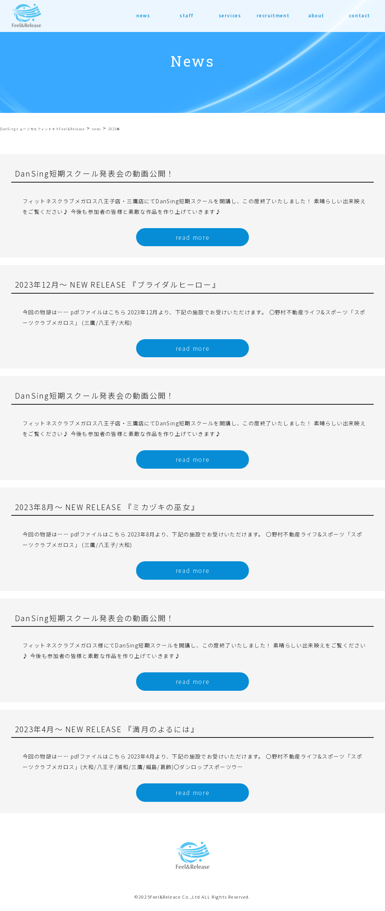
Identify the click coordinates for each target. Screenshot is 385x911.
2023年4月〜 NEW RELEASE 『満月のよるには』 (107, 729)
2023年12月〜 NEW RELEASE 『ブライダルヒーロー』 (117, 284)
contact (359, 15)
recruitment (273, 15)
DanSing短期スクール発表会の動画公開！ (94, 173)
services (230, 15)
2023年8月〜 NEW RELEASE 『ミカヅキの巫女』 (107, 506)
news (143, 15)
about (316, 15)
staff (187, 15)
